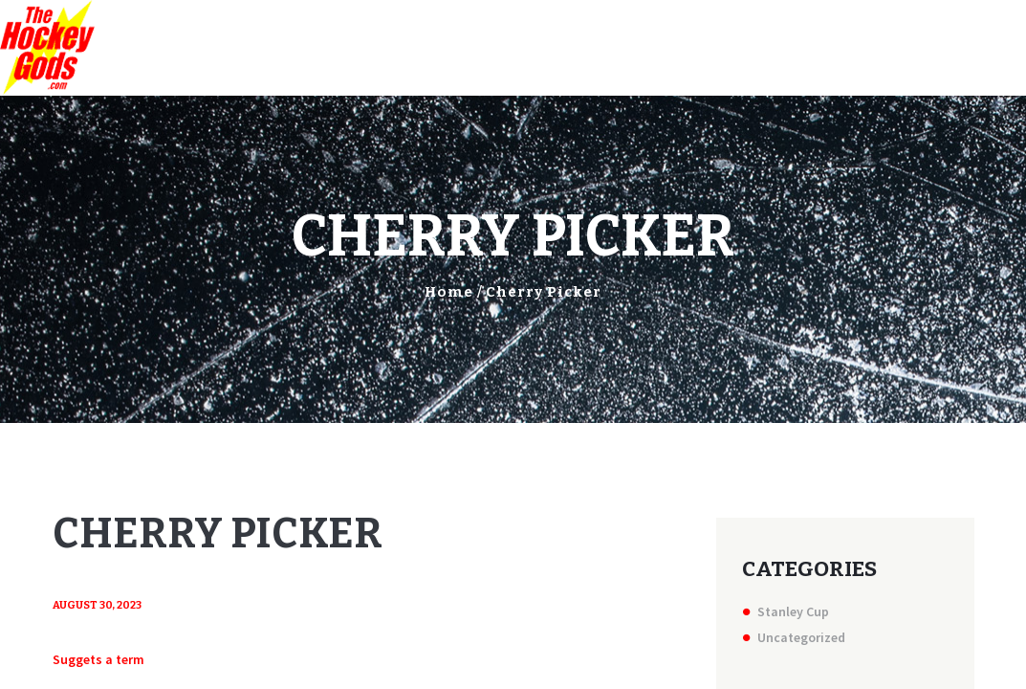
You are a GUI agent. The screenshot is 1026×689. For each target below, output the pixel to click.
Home (449, 291)
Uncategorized (801, 637)
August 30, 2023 (97, 605)
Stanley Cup (793, 611)
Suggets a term (98, 659)
